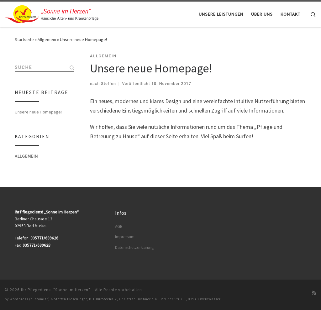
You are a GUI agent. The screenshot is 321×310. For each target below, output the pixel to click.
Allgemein (47, 39)
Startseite (24, 39)
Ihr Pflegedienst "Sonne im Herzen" (55, 289)
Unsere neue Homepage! (38, 112)
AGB (119, 226)
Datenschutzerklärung (134, 247)
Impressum (124, 236)
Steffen (108, 83)
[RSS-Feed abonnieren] (314, 293)
